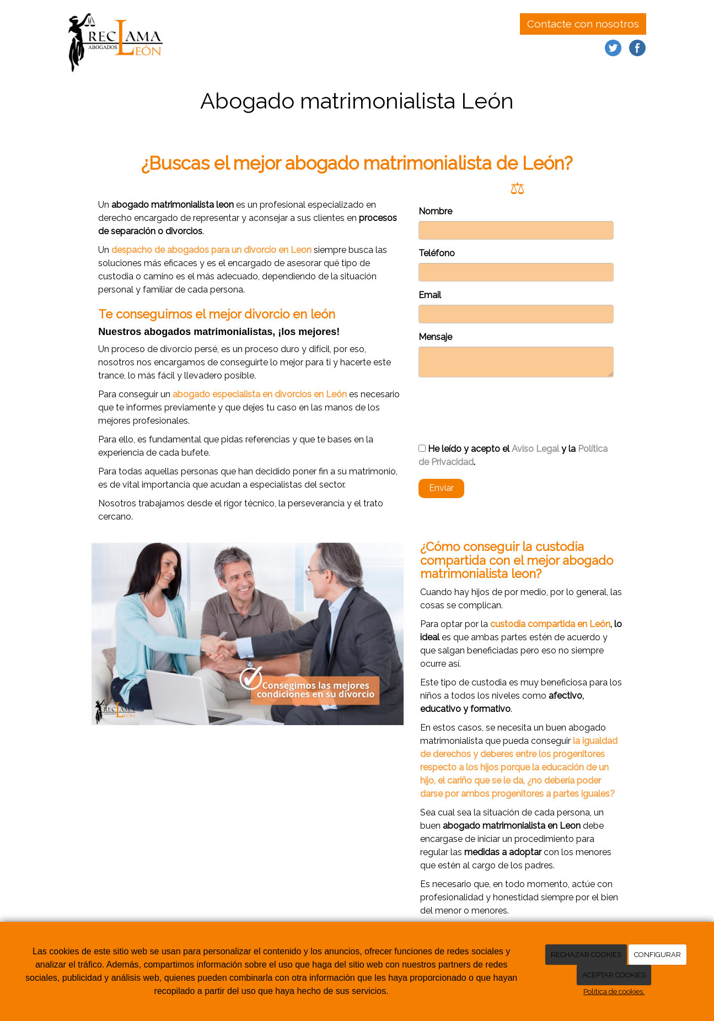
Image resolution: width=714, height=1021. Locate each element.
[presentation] (502, 405)
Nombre (435, 211)
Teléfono (436, 253)
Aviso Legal (535, 449)
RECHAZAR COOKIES (586, 954)
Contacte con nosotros (583, 24)
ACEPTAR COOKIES (614, 975)
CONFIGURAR (657, 954)
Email (429, 295)
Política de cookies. (614, 991)
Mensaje (435, 337)
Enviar (441, 488)
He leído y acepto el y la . (513, 455)
